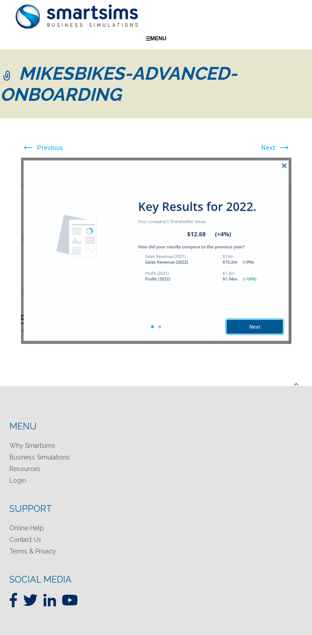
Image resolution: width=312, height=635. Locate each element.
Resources (24, 468)
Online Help (26, 528)
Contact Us (25, 539)
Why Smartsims (32, 445)
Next (276, 147)
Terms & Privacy (32, 551)
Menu (156, 38)
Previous (42, 147)
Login (17, 480)
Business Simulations (39, 457)
